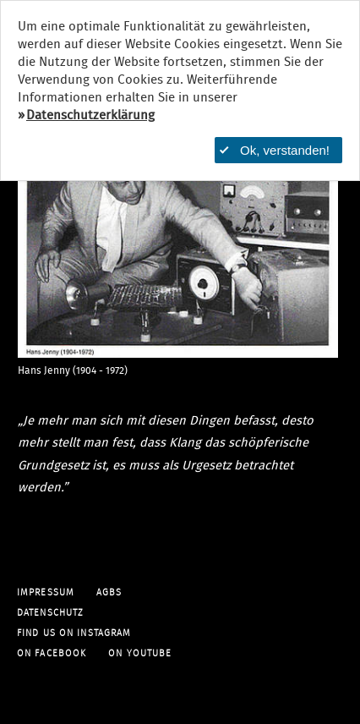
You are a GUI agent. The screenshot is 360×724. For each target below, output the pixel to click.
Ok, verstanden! (275, 150)
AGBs (109, 592)
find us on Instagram (74, 633)
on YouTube (140, 653)
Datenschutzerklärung (90, 115)
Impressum (45, 592)
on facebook (51, 653)
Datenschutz (50, 612)
